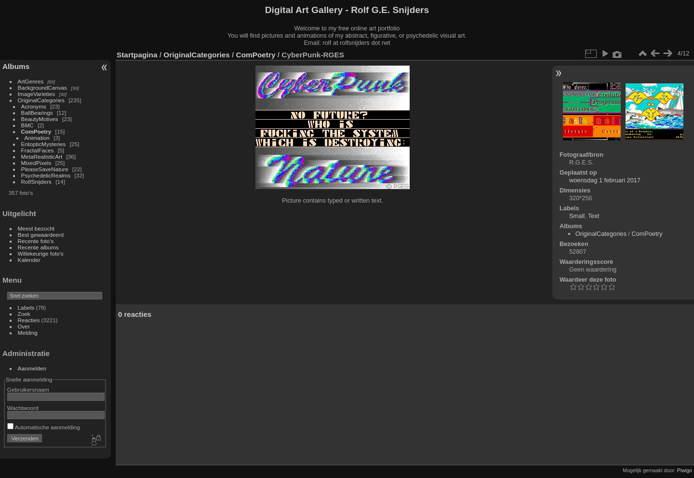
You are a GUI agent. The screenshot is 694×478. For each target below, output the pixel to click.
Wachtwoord (23, 408)
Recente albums (38, 247)
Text (593, 215)
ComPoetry (36, 131)
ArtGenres (31, 81)
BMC (27, 125)
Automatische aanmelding (43, 427)
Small (577, 215)
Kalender (29, 260)
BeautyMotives (39, 119)
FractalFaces (37, 150)
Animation (37, 138)
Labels (26, 307)
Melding (28, 332)
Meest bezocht (36, 228)
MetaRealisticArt (42, 156)
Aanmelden (32, 368)
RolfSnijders (36, 181)
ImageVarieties (36, 94)
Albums (15, 66)
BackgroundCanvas (42, 87)
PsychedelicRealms (46, 175)
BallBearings (37, 112)
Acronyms (33, 106)
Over (24, 326)
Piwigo (684, 470)
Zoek (24, 314)
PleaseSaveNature (44, 169)
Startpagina (137, 55)
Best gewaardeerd (41, 235)
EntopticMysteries (43, 144)
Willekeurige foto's (41, 253)
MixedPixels (36, 163)
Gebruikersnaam (28, 389)
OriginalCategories (41, 100)
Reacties (29, 320)
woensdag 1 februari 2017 (605, 180)
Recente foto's (36, 241)
